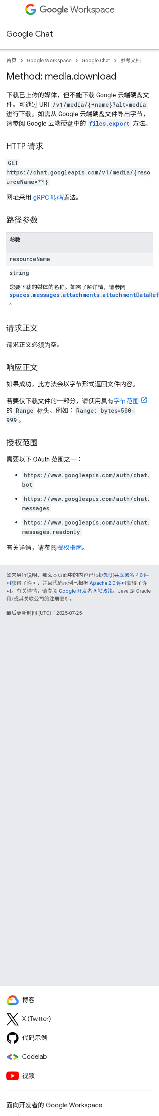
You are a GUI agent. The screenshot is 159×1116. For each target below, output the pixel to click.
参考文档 (130, 60)
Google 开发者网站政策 (86, 591)
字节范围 (126, 401)
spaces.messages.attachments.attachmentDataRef (84, 294)
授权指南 (69, 547)
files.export (109, 123)
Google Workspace (49, 60)
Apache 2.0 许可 (108, 583)
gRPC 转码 (48, 197)
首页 (11, 60)
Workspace (77, 9)
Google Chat (29, 34)
